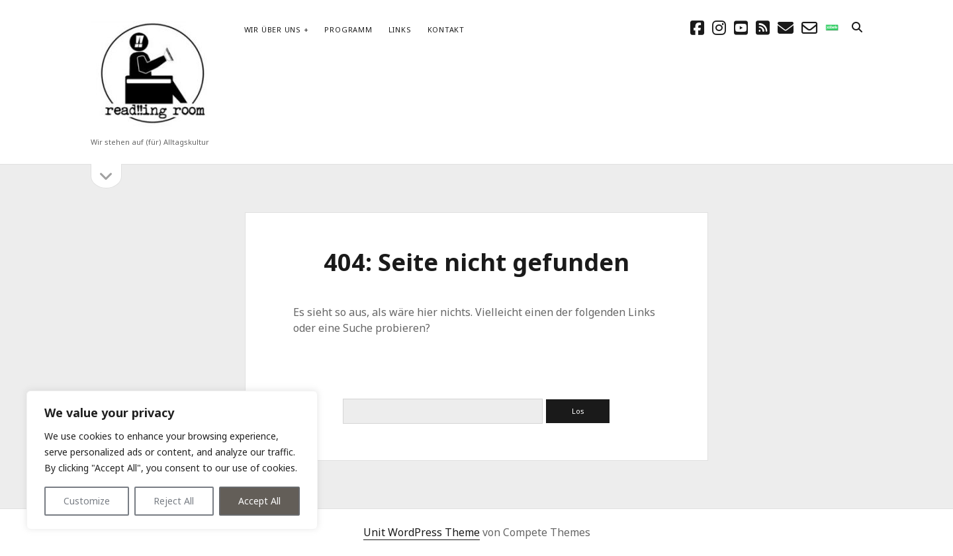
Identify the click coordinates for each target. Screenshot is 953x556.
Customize (87, 501)
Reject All (174, 501)
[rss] (763, 27)
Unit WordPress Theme (421, 532)
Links (400, 29)
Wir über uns (272, 29)
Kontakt (446, 29)
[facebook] (697, 27)
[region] (172, 460)
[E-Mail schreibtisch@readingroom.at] (786, 27)
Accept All (259, 501)
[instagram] (719, 27)
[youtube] (741, 27)
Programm (348, 29)
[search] (857, 28)
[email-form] (809, 27)
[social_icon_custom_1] (832, 27)
